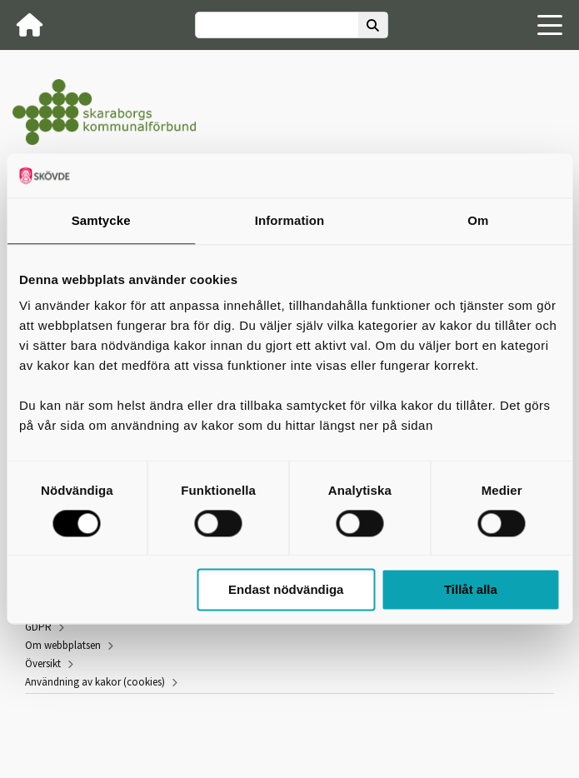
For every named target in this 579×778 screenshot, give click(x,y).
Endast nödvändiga (285, 590)
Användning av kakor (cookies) (95, 682)
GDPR (38, 627)
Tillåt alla (470, 590)
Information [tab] (290, 220)
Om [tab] (477, 220)
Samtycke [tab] (101, 220)
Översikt (43, 663)
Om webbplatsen (63, 645)
